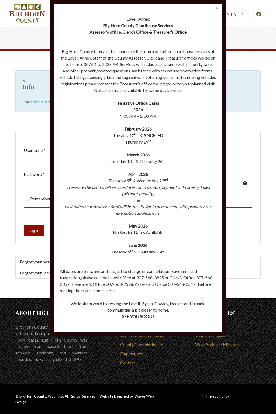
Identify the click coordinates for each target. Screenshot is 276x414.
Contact (127, 362)
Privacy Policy (217, 396)
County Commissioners (141, 344)
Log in (33, 230)
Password (34, 174)
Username (34, 150)
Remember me (43, 198)
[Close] (217, 8)
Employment (132, 353)
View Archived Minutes (216, 344)
